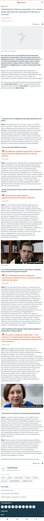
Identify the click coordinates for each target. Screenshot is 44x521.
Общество (4, 6)
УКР (27, 519)
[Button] (36, 24)
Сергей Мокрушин (6, 18)
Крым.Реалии (16, 470)
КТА (17, 519)
